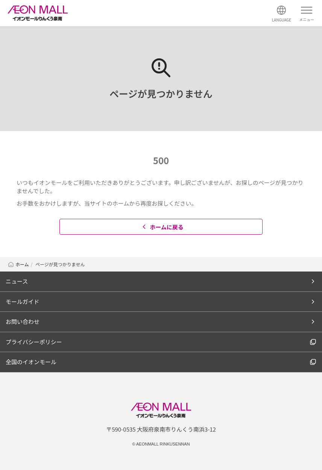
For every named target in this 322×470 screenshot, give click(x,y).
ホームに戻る (162, 227)
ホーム (18, 264)
